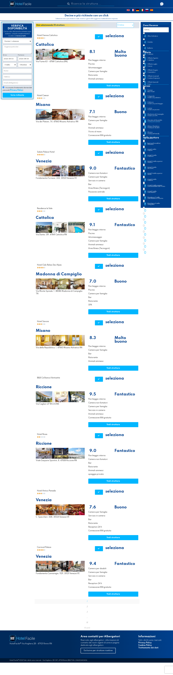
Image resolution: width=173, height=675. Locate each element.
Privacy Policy (145, 643)
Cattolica (45, 45)
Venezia (44, 161)
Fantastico (124, 168)
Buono (120, 112)
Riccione (44, 387)
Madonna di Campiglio (59, 274)
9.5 (93, 394)
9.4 (93, 564)
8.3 (93, 338)
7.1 (92, 112)
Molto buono (120, 54)
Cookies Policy (145, 645)
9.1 (92, 225)
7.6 (93, 507)
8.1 (92, 52)
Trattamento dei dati (148, 648)
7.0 (93, 281)
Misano (43, 105)
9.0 (93, 168)
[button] (99, 36)
